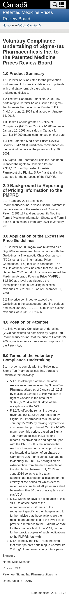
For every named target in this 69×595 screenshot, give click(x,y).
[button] (58, 5)
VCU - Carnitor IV (29, 25)
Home (7, 25)
